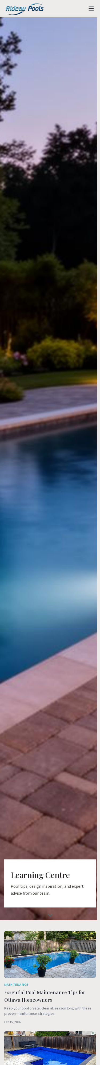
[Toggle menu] (91, 8)
